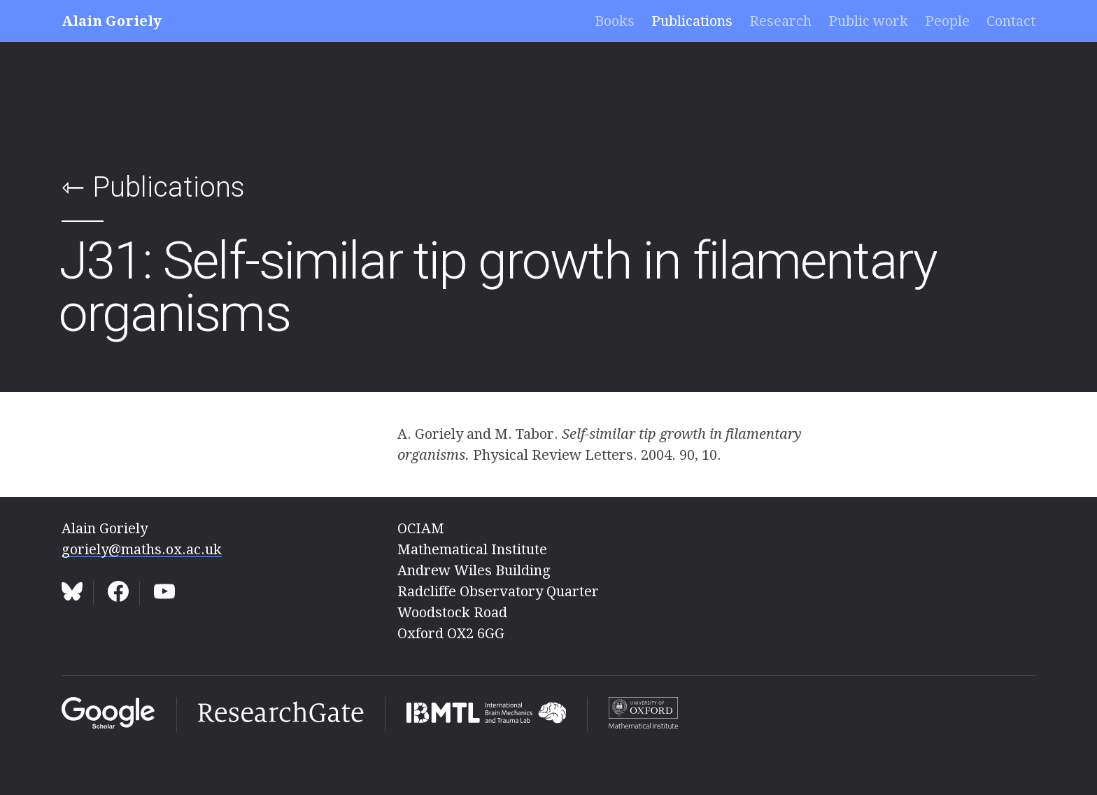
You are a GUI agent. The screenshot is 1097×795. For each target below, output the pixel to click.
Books (615, 21)
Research (780, 21)
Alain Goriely (112, 21)
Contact (1010, 21)
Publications (691, 21)
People (947, 21)
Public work (868, 21)
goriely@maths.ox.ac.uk (142, 549)
